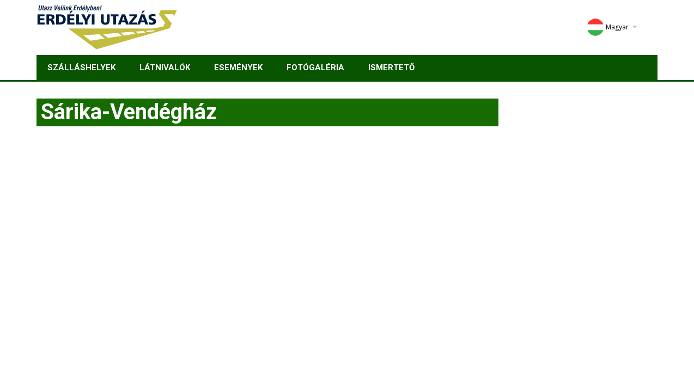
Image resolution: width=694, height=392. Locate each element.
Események (238, 67)
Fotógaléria (315, 67)
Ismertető (391, 67)
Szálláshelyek (81, 67)
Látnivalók (164, 67)
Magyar (608, 27)
